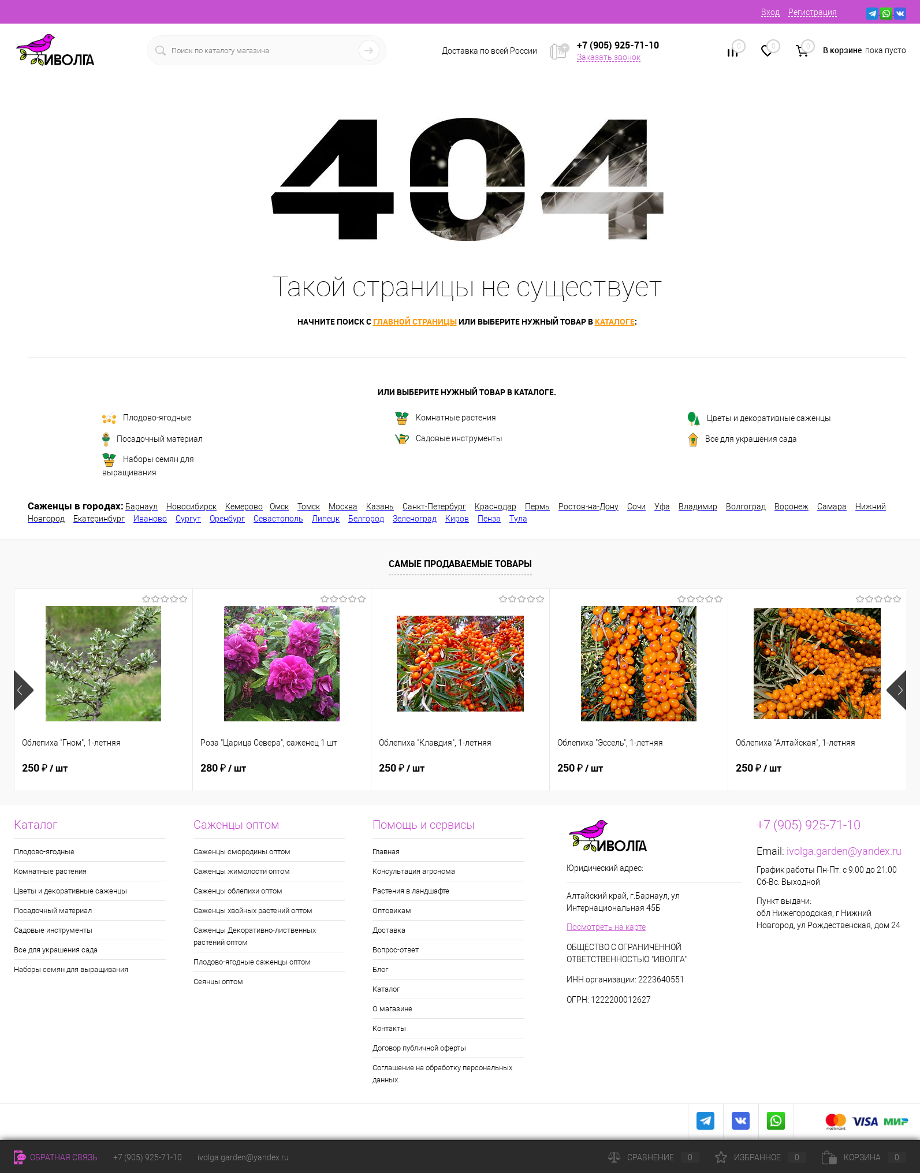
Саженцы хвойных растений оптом (252, 910)
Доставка (389, 930)
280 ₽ (223, 768)
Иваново (150, 518)
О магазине (392, 1008)
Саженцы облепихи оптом (237, 891)
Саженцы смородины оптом (241, 851)
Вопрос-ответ (396, 949)
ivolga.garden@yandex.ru (844, 851)
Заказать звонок (608, 57)
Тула (518, 518)
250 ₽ (45, 768)
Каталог (386, 989)
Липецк (326, 518)
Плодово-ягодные (146, 418)
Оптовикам (392, 910)
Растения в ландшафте (411, 891)
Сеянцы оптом (218, 981)
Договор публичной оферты (419, 1048)
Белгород (366, 518)
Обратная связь (56, 1157)
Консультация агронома (414, 871)
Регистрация (812, 12)
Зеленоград (415, 518)
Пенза (489, 518)
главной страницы (415, 321)
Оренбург (227, 518)
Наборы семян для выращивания (148, 465)
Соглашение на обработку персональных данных (442, 1073)
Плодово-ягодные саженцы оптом (252, 962)
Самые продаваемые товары (460, 563)
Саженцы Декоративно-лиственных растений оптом (254, 936)
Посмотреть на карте (606, 927)
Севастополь (278, 518)
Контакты (389, 1028)
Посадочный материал (152, 439)
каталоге (615, 321)
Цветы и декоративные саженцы (759, 419)
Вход (770, 12)
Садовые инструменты (448, 439)
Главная (386, 851)
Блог (380, 969)
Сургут (188, 518)
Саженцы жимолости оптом (241, 871)
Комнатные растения (445, 418)
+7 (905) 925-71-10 (147, 1157)
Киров (457, 518)
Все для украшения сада (742, 439)
